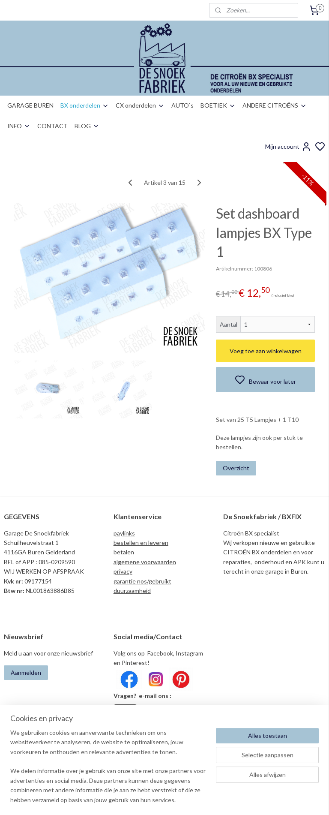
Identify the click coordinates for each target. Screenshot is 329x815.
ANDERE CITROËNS (274, 105)
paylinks (124, 533)
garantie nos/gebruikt (142, 581)
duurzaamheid (132, 590)
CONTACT (52, 125)
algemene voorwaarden (145, 561)
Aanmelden (26, 672)
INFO (18, 125)
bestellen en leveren (141, 542)
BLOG (87, 125)
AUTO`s (182, 105)
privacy (123, 571)
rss (209, 799)
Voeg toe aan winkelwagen (266, 351)
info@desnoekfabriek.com (151, 729)
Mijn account (288, 146)
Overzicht (236, 468)
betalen (124, 552)
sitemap (194, 799)
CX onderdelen (140, 105)
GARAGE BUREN (30, 105)
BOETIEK (218, 105)
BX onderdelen (84, 105)
